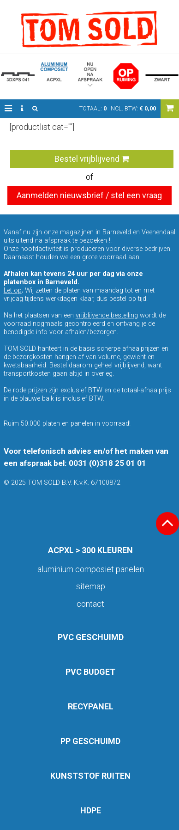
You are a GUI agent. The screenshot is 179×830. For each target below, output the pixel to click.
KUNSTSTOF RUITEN (90, 776)
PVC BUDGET (90, 672)
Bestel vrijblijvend (91, 159)
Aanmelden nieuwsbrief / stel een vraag (89, 195)
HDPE (90, 810)
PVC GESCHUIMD (91, 637)
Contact (90, 604)
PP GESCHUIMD (90, 741)
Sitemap (90, 586)
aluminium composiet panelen (90, 569)
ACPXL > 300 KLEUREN (90, 550)
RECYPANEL (90, 706)
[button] (8, 108)
